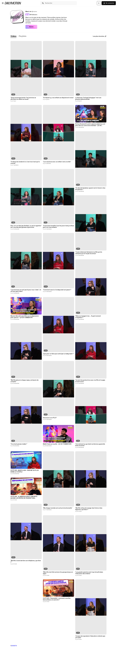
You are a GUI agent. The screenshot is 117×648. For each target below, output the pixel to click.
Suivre (31, 27)
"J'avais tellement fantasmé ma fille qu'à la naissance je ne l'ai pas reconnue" (88, 252)
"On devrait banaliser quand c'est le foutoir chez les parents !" (90, 188)
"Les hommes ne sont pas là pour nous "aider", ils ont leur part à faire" (26, 290)
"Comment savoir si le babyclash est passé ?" (57, 290)
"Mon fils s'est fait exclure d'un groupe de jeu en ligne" (58, 572)
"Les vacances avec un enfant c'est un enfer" (57, 162)
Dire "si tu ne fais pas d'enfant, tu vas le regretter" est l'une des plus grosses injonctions (26, 226)
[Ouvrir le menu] (2, 3)
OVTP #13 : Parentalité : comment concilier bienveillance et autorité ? (57, 599)
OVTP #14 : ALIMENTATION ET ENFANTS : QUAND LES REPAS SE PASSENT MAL (24, 497)
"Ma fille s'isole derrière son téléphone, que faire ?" (26, 561)
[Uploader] (99, 3)
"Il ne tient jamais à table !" (19, 444)
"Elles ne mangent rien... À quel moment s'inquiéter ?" (88, 316)
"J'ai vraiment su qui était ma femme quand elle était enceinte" (90, 444)
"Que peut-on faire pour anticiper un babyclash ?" (58, 354)
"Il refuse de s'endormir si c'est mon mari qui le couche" (25, 162)
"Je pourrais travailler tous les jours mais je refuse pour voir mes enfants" (58, 226)
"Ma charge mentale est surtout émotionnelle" (57, 508)
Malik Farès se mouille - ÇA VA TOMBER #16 (57, 444)
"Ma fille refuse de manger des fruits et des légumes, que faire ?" (88, 508)
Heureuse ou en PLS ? (50, 418)
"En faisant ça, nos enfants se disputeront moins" (58, 97)
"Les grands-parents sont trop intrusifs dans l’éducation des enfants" (89, 572)
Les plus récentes (99, 36)
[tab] (13, 36)
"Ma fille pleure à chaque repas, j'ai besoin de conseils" (25, 380)
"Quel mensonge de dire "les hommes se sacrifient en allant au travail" (23, 98)
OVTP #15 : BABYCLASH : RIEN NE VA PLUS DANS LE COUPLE (25, 471)
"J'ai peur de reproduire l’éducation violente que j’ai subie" (90, 636)
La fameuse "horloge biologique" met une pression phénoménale (88, 98)
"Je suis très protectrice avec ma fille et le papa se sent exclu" (90, 380)
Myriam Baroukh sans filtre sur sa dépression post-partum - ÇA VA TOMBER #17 (25, 316)
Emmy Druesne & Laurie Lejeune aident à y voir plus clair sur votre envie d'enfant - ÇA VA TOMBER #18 (90, 124)
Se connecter (108, 3)
